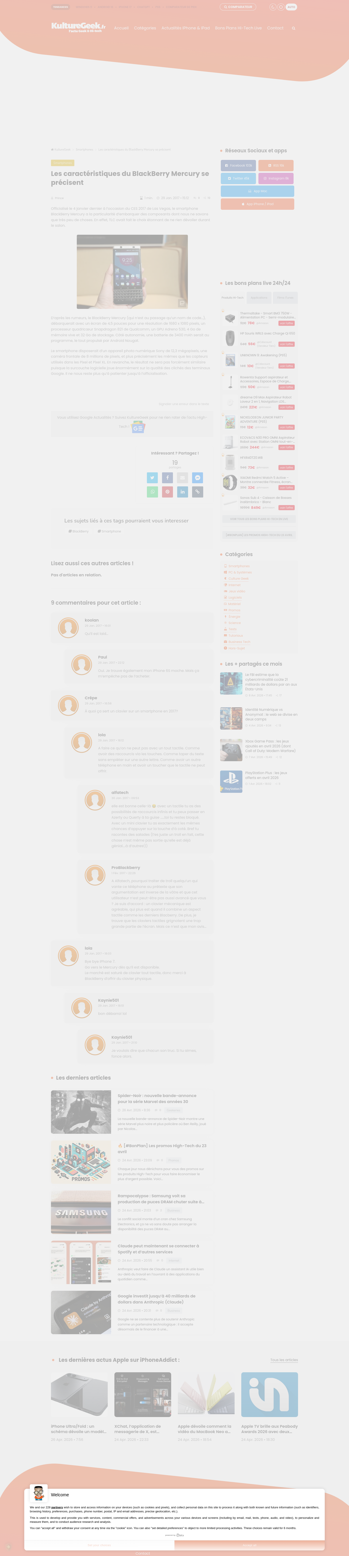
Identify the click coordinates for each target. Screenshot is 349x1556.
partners (57, 1507)
